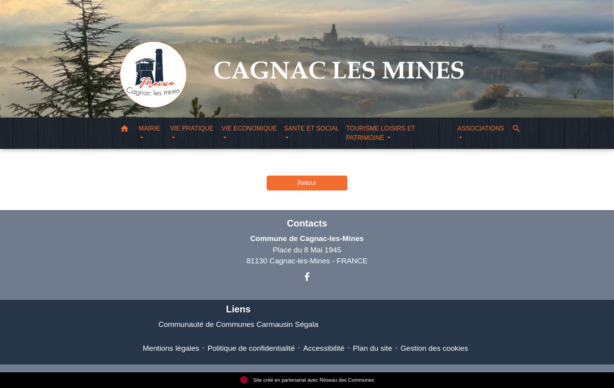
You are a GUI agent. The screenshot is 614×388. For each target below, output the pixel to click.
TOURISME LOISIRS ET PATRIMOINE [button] (380, 133)
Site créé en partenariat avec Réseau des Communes (307, 380)
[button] (124, 130)
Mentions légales (171, 348)
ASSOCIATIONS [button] (480, 128)
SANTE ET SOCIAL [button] (311, 128)
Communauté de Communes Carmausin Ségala (238, 324)
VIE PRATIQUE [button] (191, 128)
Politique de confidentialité (251, 348)
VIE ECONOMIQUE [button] (249, 128)
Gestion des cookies (434, 348)
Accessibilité (324, 348)
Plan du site (372, 348)
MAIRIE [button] (149, 128)
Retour (307, 182)
